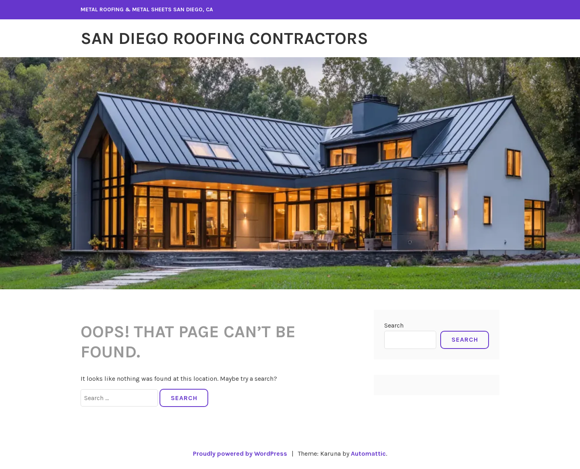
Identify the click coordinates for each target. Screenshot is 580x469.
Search (394, 325)
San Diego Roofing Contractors (224, 38)
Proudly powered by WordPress (240, 453)
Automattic (368, 453)
